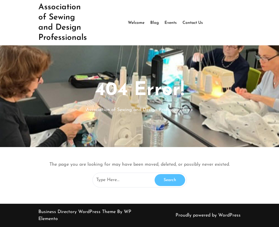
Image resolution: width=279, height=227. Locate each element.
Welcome (136, 23)
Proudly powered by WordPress (208, 215)
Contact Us (193, 23)
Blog (154, 23)
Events (170, 23)
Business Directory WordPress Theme (77, 212)
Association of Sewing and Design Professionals (136, 110)
